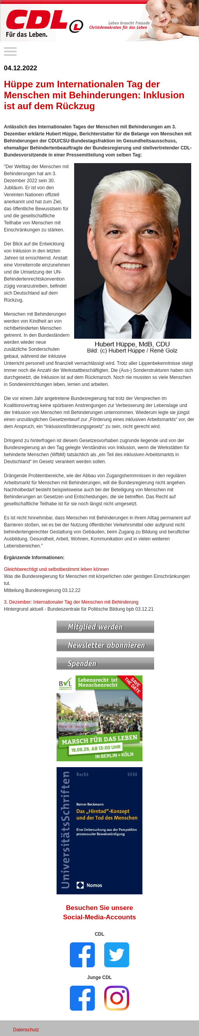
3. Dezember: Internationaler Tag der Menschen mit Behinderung (71, 602)
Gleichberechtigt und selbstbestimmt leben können (56, 569)
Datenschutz (26, 1029)
